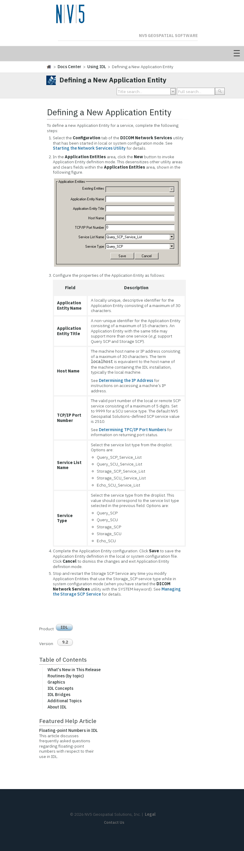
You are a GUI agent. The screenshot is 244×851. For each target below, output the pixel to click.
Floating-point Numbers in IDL (68, 730)
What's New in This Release (74, 669)
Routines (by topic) (65, 676)
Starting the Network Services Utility (89, 148)
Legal (150, 814)
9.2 (65, 642)
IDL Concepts (60, 688)
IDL (64, 627)
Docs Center (69, 66)
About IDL (56, 707)
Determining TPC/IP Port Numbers (132, 429)
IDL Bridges (58, 694)
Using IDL (96, 66)
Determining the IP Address (126, 380)
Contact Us (114, 822)
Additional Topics (64, 700)
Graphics (56, 682)
